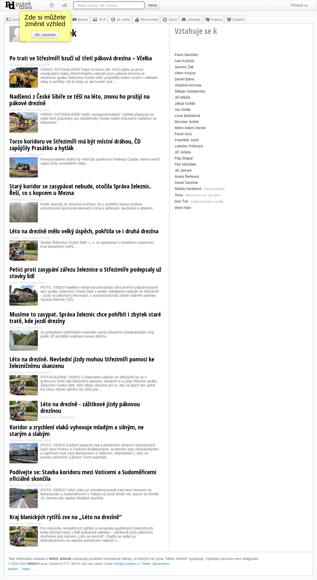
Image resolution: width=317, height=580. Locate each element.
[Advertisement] (241, 246)
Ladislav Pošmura (189, 146)
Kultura (213, 19)
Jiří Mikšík (182, 97)
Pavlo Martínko (186, 55)
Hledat (152, 5)
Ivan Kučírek (184, 61)
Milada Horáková (188, 189)
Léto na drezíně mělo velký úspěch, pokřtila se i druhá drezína (83, 231)
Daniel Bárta (184, 79)
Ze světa (120, 19)
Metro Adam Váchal (190, 128)
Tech (99, 19)
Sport (169, 19)
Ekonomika (146, 19)
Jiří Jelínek (183, 170)
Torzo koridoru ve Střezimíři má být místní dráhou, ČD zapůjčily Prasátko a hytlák (75, 144)
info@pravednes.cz (127, 564)
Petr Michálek (185, 164)
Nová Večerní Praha (35, 238)
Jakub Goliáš (185, 103)
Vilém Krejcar (185, 73)
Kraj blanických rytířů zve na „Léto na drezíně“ (65, 517)
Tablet (26, 569)
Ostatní (235, 19)
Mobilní (13, 569)
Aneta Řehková (187, 176)
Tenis (179, 195)
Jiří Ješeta (183, 152)
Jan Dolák (182, 110)
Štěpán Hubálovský (190, 91)
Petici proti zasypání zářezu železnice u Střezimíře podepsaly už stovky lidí (85, 272)
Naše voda (34, 523)
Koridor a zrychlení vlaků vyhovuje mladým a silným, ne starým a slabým (76, 430)
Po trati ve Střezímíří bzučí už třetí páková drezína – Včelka (80, 58)
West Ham (183, 208)
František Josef (187, 140)
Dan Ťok (181, 201)
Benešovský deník (37, 65)
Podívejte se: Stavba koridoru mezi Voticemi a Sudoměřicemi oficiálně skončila (82, 475)
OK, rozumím (45, 35)
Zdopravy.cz (35, 154)
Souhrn (14, 19)
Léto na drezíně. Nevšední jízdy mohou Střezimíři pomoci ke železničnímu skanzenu (81, 362)
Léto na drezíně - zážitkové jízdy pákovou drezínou (90, 407)
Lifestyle (190, 19)
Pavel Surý (183, 134)
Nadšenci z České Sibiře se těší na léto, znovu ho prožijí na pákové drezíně (79, 99)
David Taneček (186, 183)
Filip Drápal (184, 158)
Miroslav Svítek (187, 122)
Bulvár (80, 19)
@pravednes (161, 564)
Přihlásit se (299, 5)
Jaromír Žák (184, 67)
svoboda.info (66, 417)
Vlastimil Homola (188, 85)
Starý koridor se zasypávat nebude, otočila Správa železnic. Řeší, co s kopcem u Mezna (80, 189)
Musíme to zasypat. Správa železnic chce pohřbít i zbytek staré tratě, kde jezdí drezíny (85, 317)
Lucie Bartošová (187, 116)
